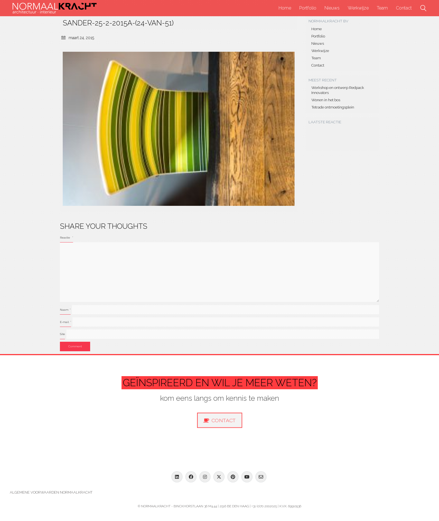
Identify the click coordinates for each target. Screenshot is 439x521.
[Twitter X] (219, 476)
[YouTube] (247, 476)
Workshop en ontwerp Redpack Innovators (337, 90)
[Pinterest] (233, 476)
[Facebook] (191, 476)
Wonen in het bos (325, 100)
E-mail (65, 322)
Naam (65, 310)
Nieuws (317, 43)
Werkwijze (320, 50)
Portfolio (318, 36)
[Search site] (423, 9)
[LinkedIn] (177, 476)
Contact (317, 65)
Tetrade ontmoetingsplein (332, 107)
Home (316, 29)
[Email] (261, 476)
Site (62, 334)
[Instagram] (205, 476)
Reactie (66, 237)
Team (316, 58)
